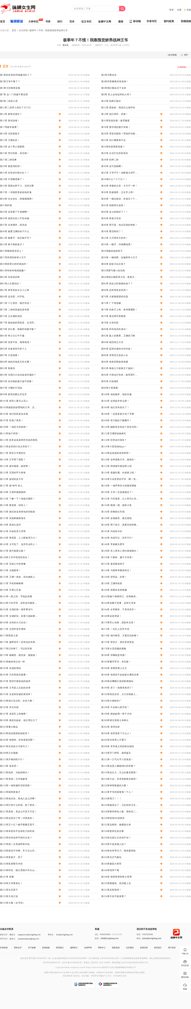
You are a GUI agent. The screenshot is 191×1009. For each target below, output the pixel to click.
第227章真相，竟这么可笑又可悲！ (18, 811)
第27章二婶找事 (8, 160)
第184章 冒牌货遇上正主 (114, 668)
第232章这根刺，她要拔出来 (116, 824)
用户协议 (172, 948)
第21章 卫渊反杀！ (10, 140)
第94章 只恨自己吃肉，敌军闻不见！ (120, 375)
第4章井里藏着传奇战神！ (114, 81)
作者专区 (152, 22)
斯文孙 (65, 45)
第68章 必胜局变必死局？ (114, 290)
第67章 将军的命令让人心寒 (14, 290)
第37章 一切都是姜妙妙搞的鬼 (16, 192)
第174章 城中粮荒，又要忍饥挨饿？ (120, 635)
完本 (71, 22)
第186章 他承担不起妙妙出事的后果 (120, 675)
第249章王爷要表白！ (11, 883)
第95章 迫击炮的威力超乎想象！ (17, 381)
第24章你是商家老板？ (113, 146)
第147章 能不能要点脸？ (13, 551)
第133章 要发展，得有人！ (14, 505)
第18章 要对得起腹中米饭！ (116, 127)
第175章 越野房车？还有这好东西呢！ (19, 642)
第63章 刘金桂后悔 (10, 277)
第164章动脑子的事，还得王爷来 (118, 603)
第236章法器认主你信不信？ (116, 837)
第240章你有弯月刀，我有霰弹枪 (118, 851)
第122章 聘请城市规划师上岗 (116, 466)
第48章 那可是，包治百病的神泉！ (119, 225)
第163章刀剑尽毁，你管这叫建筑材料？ (19, 603)
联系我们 (60, 948)
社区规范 (130, 948)
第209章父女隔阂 (9, 753)
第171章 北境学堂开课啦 (13, 629)
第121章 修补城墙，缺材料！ (15, 466)
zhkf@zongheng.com (110, 938)
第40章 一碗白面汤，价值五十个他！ (120, 199)
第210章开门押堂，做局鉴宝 (116, 753)
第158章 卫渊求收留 (111, 583)
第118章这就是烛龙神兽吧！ (116, 453)
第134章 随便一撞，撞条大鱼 (116, 505)
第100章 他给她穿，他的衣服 (116, 394)
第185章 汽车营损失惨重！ (14, 675)
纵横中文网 (104, 22)
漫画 (120, 22)
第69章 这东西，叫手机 (12, 296)
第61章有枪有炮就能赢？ (13, 270)
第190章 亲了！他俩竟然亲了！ (117, 688)
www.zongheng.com (74, 967)
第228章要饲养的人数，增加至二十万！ (120, 811)
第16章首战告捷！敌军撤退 (115, 120)
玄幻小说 (61, 972)
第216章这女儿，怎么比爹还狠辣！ (119, 772)
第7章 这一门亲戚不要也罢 (14, 94)
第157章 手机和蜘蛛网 (11, 583)
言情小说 (77, 972)
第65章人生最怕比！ (10, 283)
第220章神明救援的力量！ (115, 785)
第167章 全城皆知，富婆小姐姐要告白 (19, 616)
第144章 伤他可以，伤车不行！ (117, 538)
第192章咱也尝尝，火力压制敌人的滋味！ (120, 694)
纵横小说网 (49, 972)
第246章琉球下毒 (110, 870)
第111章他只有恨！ (10, 433)
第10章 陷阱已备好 (111, 101)
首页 (2, 22)
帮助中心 (102, 948)
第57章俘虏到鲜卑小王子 (13, 257)
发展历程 (144, 948)
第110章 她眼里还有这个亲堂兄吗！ (120, 427)
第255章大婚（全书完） (12, 903)
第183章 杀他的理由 (10, 668)
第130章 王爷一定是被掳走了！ (117, 492)
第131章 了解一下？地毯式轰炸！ (17, 499)
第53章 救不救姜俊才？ (12, 244)
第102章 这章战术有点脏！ (115, 401)
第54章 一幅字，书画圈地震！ (117, 244)
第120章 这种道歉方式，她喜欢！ (118, 459)
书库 (47, 22)
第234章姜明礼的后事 (112, 831)
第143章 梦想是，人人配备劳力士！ (19, 538)
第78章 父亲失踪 (110, 322)
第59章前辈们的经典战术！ (14, 264)
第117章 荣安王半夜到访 (13, 453)
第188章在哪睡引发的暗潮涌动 (117, 681)
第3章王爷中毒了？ (10, 81)
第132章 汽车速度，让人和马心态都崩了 (120, 499)
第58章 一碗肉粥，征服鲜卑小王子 (119, 257)
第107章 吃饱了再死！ (11, 420)
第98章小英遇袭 (109, 388)
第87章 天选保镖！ (10, 355)
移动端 (137, 21)
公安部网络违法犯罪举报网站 (134, 958)
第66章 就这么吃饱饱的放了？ (117, 283)
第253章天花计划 (9, 896)
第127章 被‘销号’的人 (11, 485)
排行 (59, 22)
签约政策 (169, 22)
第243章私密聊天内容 (11, 864)
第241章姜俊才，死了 (11, 857)
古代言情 (23, 30)
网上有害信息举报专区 (160, 958)
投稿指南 (186, 22)
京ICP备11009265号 (72, 962)
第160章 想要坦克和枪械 (114, 590)
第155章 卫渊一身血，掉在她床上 (17, 577)
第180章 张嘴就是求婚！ (114, 655)
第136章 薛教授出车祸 (113, 512)
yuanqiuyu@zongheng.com (28, 939)
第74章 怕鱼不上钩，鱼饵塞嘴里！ (119, 309)
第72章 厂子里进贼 (111, 303)
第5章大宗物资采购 (10, 88)
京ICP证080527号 (51, 962)
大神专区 (33, 22)
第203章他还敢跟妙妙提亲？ (15, 733)
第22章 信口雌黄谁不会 (113, 140)
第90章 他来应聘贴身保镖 (114, 362)
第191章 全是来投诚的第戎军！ (16, 694)
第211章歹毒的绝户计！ (12, 759)
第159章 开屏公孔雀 (10, 590)
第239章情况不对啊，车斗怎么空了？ (19, 851)
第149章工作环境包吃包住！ (15, 557)
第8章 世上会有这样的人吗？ (116, 94)
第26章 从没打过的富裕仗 (114, 153)
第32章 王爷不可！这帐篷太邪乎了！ (120, 173)
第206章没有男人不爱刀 (113, 740)
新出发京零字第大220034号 (33, 958)
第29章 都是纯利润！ (11, 166)
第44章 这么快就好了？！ (114, 212)
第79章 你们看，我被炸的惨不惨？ (18, 329)
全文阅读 (172, 55)
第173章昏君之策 (9, 635)
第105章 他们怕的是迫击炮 (14, 414)
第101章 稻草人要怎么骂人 (14, 401)
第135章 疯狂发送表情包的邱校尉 (17, 512)
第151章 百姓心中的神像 (13, 564)
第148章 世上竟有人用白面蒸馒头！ (120, 551)
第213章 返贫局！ (9, 766)
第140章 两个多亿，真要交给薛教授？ (120, 525)
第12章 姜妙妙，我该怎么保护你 (118, 107)
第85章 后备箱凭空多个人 (13, 349)
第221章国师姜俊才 (10, 792)
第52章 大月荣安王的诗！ (114, 238)
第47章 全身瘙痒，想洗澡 (13, 225)
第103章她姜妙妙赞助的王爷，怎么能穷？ (19, 407)
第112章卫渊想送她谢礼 (113, 433)
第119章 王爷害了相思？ (13, 459)
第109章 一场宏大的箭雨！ (14, 427)
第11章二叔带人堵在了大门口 (15, 107)
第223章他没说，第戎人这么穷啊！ (18, 798)
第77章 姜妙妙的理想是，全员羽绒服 (19, 322)
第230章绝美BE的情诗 (113, 818)
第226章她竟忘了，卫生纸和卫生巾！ (120, 805)
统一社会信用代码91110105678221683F (67, 958)
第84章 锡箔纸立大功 (112, 342)
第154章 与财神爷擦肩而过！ (116, 570)
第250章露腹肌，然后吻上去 (116, 883)
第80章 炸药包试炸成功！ (114, 329)
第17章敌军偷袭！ (9, 127)
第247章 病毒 (7, 877)
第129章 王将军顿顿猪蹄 (13, 492)
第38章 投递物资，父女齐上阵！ (118, 192)
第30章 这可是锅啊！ (112, 166)
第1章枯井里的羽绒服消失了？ (16, 75)
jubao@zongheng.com (151, 938)
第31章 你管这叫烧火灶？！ (14, 173)
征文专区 (86, 22)
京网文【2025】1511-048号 (97, 962)
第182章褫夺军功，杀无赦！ (116, 661)
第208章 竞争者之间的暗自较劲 (117, 746)
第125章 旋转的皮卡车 (11, 479)
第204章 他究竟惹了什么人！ (116, 733)
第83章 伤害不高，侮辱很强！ (16, 342)
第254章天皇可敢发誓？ (113, 896)
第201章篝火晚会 (9, 727)
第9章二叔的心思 (9, 101)
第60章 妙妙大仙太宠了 (113, 264)
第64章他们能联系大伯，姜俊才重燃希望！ (120, 277)
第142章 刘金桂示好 (111, 531)
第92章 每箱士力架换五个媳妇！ (118, 368)
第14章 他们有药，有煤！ (114, 114)
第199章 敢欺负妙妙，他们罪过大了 (19, 720)
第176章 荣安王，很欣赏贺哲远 (117, 642)
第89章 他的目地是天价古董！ (16, 362)
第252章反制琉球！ (111, 890)
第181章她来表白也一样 (12, 661)
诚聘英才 (74, 948)
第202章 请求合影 (110, 727)
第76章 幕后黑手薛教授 (113, 316)
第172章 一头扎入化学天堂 (115, 629)
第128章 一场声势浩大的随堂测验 (118, 485)
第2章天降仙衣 (109, 75)
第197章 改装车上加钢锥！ (14, 714)
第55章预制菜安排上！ (12, 251)
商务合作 (18, 948)
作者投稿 (4, 948)
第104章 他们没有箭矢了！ (115, 407)
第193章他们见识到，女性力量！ (17, 701)
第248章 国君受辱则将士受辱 (116, 877)
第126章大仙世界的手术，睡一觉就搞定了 (120, 479)
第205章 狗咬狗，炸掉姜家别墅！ (17, 740)
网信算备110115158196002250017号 (130, 962)
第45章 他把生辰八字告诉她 (14, 218)
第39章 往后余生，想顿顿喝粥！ (17, 199)
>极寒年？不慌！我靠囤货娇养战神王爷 (47, 30)
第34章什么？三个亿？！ (114, 179)
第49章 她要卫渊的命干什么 (14, 231)
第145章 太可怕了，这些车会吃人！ (19, 544)
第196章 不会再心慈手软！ (115, 707)
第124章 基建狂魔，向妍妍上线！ (118, 472)
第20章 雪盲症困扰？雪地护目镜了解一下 (120, 133)
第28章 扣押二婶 (110, 160)
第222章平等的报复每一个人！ (117, 792)
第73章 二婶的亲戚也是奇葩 (14, 309)
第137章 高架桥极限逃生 (13, 518)
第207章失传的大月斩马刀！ (15, 746)
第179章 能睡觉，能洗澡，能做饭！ (19, 655)
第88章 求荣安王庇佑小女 (114, 355)
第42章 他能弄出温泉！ (113, 205)
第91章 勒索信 (7, 368)
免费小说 (87, 972)
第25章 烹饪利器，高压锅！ (14, 153)
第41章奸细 (6, 205)
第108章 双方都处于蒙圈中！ (116, 420)
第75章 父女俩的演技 (11, 316)
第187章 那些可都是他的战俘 (15, 681)
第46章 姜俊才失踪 (111, 218)
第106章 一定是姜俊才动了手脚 (117, 414)
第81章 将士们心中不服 (12, 336)
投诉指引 (158, 948)
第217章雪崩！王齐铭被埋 (13, 779)
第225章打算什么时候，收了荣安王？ (19, 805)
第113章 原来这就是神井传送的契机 (18, 440)
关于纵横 (32, 948)
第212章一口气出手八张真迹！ (117, 759)
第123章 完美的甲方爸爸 (13, 472)
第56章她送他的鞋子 (112, 251)
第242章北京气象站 (111, 857)
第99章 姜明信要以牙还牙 (13, 394)
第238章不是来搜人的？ (113, 844)
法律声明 (88, 948)
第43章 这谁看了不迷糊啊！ (14, 212)
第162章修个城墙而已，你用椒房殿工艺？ (120, 596)
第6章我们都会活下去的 (113, 88)
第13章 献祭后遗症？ (11, 114)
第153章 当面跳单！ (10, 570)
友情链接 (46, 948)
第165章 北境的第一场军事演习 (16, 609)
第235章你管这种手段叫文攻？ (16, 837)
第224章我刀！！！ (111, 798)
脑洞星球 (15, 22)
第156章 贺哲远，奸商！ (114, 577)
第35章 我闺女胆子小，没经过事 (17, 186)
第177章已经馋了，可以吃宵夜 (16, 648)
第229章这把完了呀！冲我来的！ (17, 818)
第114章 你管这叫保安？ (114, 440)
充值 (189, 10)
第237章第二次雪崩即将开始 (15, 844)
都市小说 (70, 972)
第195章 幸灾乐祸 (9, 707)
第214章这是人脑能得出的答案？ (118, 766)
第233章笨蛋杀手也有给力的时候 (17, 831)
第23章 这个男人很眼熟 (12, 146)
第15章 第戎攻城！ (10, 120)
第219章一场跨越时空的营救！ (16, 785)
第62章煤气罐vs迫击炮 (113, 270)
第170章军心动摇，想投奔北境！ (118, 622)
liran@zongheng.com (64, 934)
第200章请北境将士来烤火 (115, 720)
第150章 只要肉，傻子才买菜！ (117, 557)
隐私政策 (116, 948)
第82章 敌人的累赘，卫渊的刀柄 (118, 336)
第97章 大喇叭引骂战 (11, 388)
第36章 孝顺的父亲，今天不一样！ (119, 186)
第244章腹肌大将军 (111, 864)
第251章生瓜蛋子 (9, 890)
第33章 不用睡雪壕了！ (12, 179)
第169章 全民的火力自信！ (14, 622)
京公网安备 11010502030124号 (104, 958)
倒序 (186, 55)
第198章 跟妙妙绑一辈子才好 (116, 714)
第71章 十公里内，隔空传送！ (16, 303)
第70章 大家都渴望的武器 (114, 296)
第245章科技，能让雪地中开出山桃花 (19, 870)
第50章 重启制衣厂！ (112, 231)
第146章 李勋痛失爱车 (113, 544)
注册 (179, 10)
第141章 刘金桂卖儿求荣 (13, 531)
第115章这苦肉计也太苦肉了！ (16, 446)
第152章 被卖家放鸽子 (113, 564)
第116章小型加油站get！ (114, 446)
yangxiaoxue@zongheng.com (29, 934)
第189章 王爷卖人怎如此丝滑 (15, 688)
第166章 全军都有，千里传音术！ (118, 609)
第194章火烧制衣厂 (111, 701)
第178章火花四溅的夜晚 (113, 648)
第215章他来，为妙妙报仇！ (15, 772)
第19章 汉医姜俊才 (10, 133)
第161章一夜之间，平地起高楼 (16, 596)
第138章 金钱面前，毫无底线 (116, 518)
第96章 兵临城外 (110, 381)
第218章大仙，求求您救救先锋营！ (119, 779)
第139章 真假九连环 (10, 525)
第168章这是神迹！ (111, 616)
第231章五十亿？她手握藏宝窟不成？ (19, 824)
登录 (171, 10)
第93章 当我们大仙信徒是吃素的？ (18, 375)
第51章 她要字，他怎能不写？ (16, 238)
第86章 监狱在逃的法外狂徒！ (117, 349)
